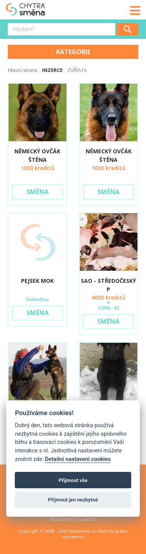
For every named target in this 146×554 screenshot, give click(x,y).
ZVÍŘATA (77, 70)
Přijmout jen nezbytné (73, 500)
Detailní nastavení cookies (78, 459)
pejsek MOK (37, 280)
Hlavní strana (22, 70)
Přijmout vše (72, 480)
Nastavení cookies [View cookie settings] (73, 518)
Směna (37, 192)
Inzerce (52, 70)
